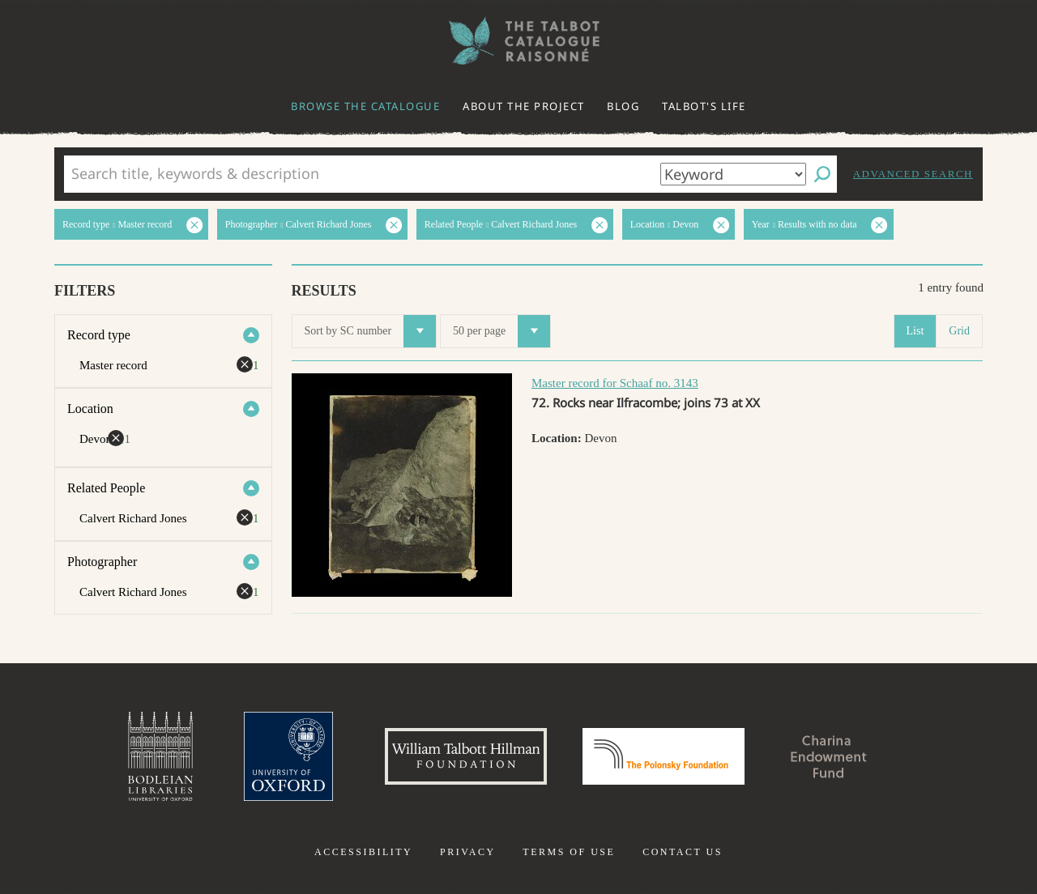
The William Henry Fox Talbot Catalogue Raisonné (518, 41)
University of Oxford (288, 756)
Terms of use (569, 852)
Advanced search (913, 174)
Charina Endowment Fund (829, 756)
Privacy (468, 852)
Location (90, 408)
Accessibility (363, 852)
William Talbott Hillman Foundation (466, 756)
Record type (98, 335)
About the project (524, 106)
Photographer (102, 561)
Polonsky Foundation (664, 756)
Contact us (682, 852)
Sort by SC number (371, 331)
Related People (106, 488)
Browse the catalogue (365, 106)
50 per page (501, 331)
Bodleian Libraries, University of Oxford (160, 756)
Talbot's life (704, 106)
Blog (623, 106)
